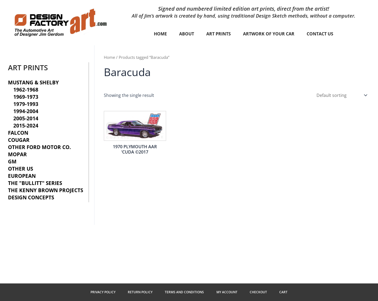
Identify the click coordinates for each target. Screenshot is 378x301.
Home (160, 34)
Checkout (257, 292)
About (186, 34)
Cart (282, 292)
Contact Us (320, 34)
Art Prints (218, 34)
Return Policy (140, 292)
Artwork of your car (268, 34)
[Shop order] (341, 95)
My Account (226, 292)
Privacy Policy (103, 292)
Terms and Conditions (184, 292)
